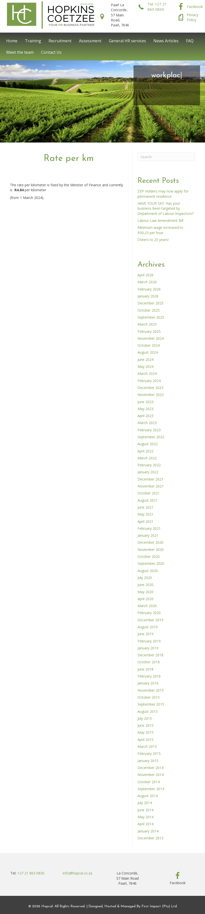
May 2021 (145, 514)
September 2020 (150, 563)
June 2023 (145, 401)
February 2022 (149, 465)
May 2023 (145, 408)
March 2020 (147, 605)
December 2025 (150, 303)
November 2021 (150, 486)
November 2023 (150, 394)
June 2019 (145, 633)
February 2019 (149, 641)
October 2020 (148, 556)
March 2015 (147, 746)
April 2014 (145, 823)
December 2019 (150, 620)
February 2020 (149, 612)
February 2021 (149, 528)
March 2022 (147, 458)
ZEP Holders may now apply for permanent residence (163, 193)
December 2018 (150, 655)
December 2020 (150, 542)
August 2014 (147, 795)
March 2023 (147, 422)
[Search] (166, 156)
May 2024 (145, 366)
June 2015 (145, 725)
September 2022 (150, 436)
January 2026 (147, 296)
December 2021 (150, 479)
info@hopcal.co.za (77, 873)
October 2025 (148, 310)
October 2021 (148, 493)
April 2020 (145, 598)
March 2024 (147, 373)
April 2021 (145, 521)
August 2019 (147, 627)
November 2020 (150, 549)
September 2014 (150, 788)
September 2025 (150, 317)
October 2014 (148, 781)
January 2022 (147, 472)
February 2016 (149, 676)
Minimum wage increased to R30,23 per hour (160, 230)
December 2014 (150, 767)
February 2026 (149, 289)
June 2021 (145, 507)
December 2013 (150, 838)
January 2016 (147, 683)
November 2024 (150, 338)
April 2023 (145, 415)
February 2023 (149, 430)
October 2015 (148, 697)
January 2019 (147, 648)
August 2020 (147, 570)
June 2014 (145, 810)
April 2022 (145, 451)
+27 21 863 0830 (30, 873)
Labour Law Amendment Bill (160, 220)
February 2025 (149, 331)
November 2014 (150, 774)
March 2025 (147, 324)
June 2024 (145, 359)
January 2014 (147, 831)
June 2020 (145, 584)
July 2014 (144, 802)
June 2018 (145, 669)
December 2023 (150, 387)
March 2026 (147, 282)
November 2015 (150, 690)
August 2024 (147, 352)
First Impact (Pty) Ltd (159, 906)
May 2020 (145, 591)
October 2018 (148, 662)
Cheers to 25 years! (153, 239)
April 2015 (145, 739)
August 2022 (147, 443)
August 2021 (147, 500)
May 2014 (145, 817)
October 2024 (148, 345)
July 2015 (144, 718)
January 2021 (147, 535)
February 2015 (149, 753)
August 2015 (147, 711)
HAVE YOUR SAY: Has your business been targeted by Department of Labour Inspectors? (165, 208)
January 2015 (147, 760)
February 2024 (149, 380)
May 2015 (145, 732)
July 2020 (144, 577)
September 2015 (150, 704)
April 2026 (145, 275)
